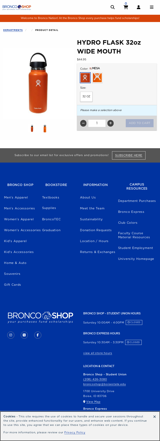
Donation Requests (96, 230)
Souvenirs (12, 273)
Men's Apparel (16, 197)
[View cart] (126, 7)
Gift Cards (12, 284)
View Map (93, 401)
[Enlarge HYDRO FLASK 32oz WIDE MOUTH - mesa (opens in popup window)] (32, 128)
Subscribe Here (130, 155)
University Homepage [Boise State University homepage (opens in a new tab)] (136, 258)
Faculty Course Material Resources (134, 235)
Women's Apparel (19, 219)
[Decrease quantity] (83, 123)
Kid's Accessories (19, 252)
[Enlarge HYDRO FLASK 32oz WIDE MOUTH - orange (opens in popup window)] (45, 128)
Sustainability (91, 219)
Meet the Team (92, 208)
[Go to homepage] (17, 7)
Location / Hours (94, 241)
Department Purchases (137, 201)
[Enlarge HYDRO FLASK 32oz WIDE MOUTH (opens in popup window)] (38, 83)
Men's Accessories (19, 208)
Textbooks (50, 197)
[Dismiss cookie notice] (154, 417)
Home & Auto (15, 263)
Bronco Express (131, 211)
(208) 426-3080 (95, 379)
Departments (13, 30)
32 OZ (86, 96)
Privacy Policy (74, 432)
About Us (88, 197)
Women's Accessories (22, 230)
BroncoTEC (51, 219)
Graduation (51, 230)
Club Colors (128, 222)
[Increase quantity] (110, 123)
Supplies (49, 208)
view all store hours (97, 353)
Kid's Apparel (15, 241)
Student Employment (135, 248)
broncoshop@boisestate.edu (104, 384)
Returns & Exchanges (97, 252)
